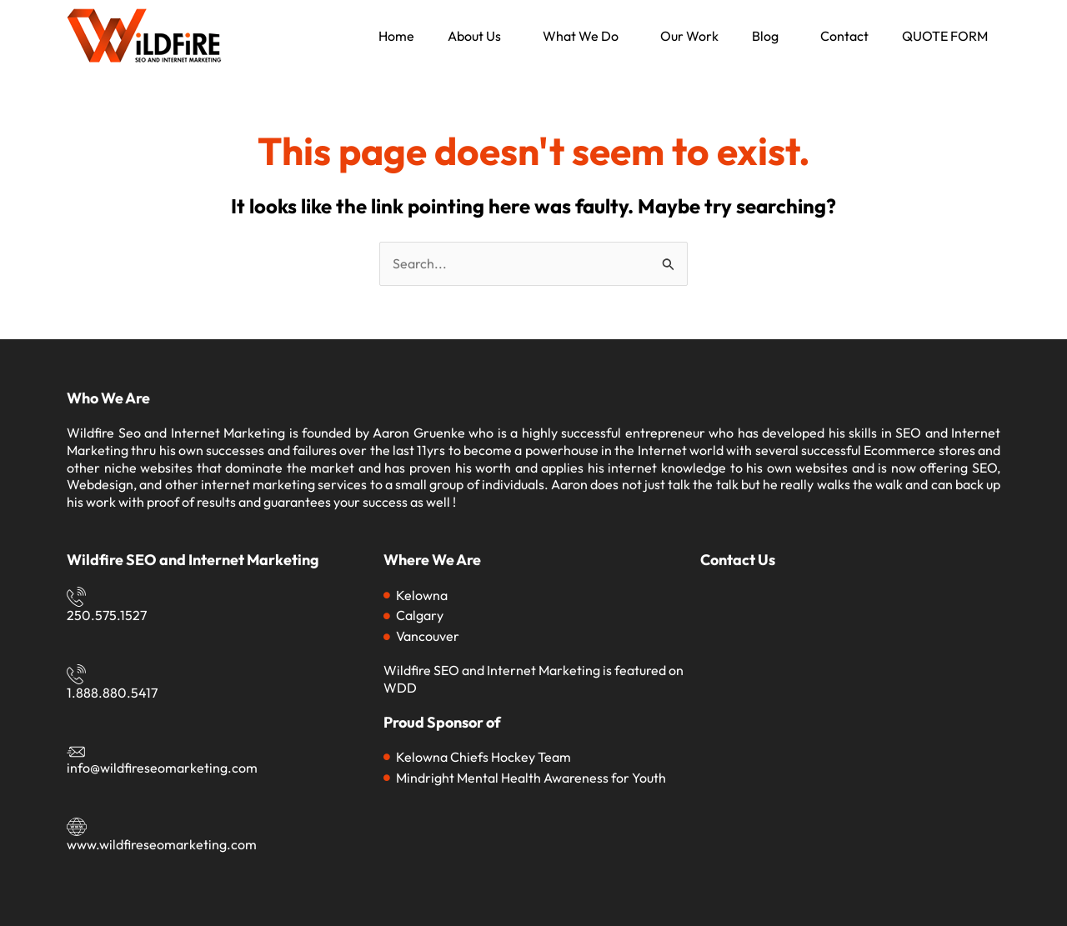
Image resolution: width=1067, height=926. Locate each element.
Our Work (689, 36)
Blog (765, 36)
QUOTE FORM (945, 36)
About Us (474, 36)
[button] (478, 36)
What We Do (581, 36)
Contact (844, 36)
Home (396, 36)
